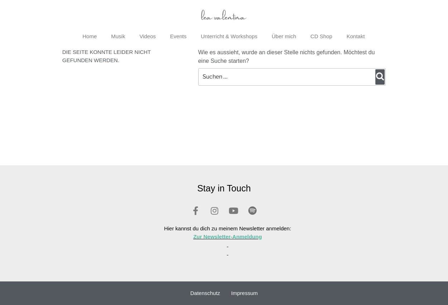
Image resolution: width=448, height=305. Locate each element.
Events (178, 36)
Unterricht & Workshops (229, 36)
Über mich (284, 36)
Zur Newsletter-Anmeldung (227, 237)
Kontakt (355, 36)
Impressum (244, 293)
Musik (118, 36)
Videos (148, 36)
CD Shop (321, 36)
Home (90, 36)
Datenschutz (205, 293)
